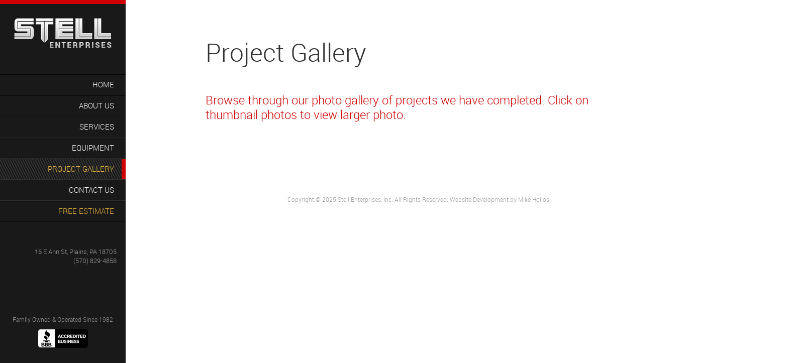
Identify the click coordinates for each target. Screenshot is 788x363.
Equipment (93, 148)
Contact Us (91, 190)
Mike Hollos (533, 199)
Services (96, 127)
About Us (96, 105)
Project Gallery (81, 169)
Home (103, 84)
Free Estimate (86, 211)
